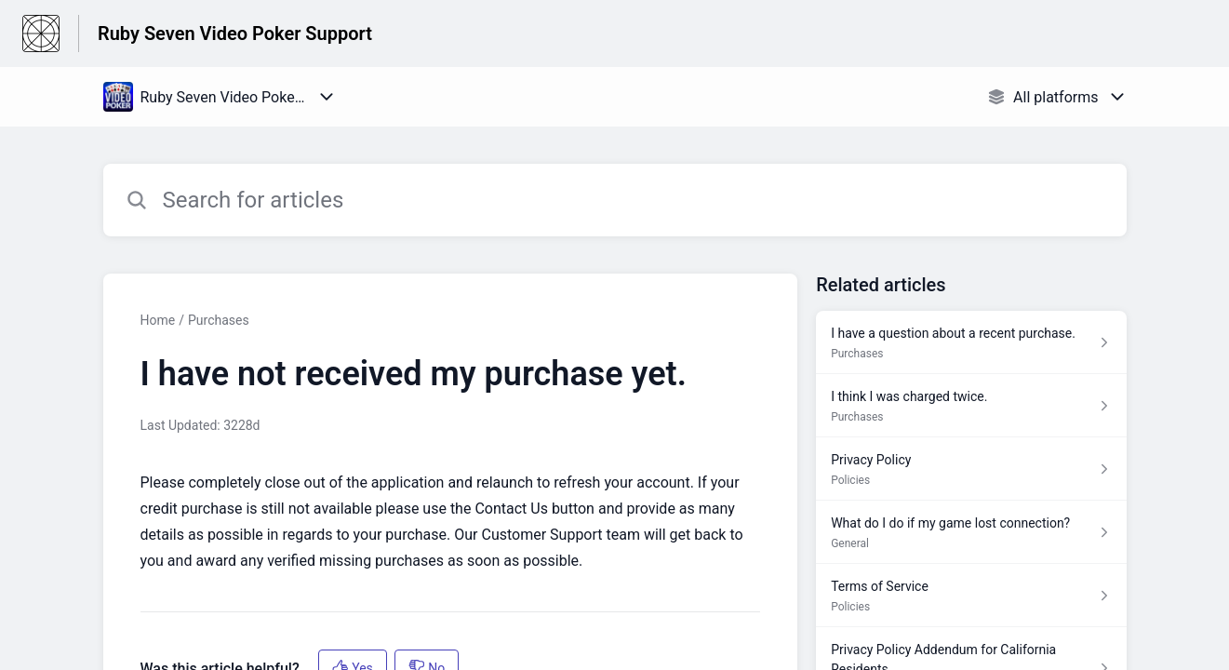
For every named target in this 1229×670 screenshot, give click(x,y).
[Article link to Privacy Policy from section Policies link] (971, 469)
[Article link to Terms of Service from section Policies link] (971, 595)
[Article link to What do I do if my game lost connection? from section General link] (971, 532)
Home (158, 320)
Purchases (218, 320)
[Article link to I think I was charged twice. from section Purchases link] (971, 405)
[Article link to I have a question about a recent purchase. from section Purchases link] (971, 342)
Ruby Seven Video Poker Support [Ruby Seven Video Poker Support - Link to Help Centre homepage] (235, 33)
